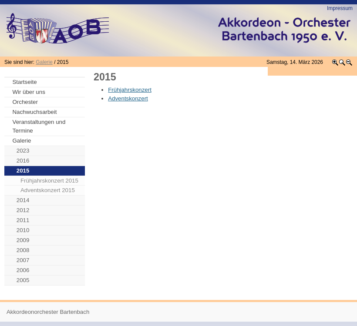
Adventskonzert (128, 98)
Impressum (340, 8)
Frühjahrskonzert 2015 (49, 180)
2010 (23, 230)
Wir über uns (29, 92)
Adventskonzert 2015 (47, 190)
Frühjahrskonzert (130, 89)
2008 (23, 250)
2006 (23, 270)
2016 (23, 160)
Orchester (25, 102)
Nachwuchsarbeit (35, 112)
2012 (23, 210)
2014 (23, 200)
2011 (23, 220)
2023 (23, 150)
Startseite (25, 82)
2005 (23, 280)
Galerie (44, 62)
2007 (23, 260)
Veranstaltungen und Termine (39, 126)
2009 (23, 240)
